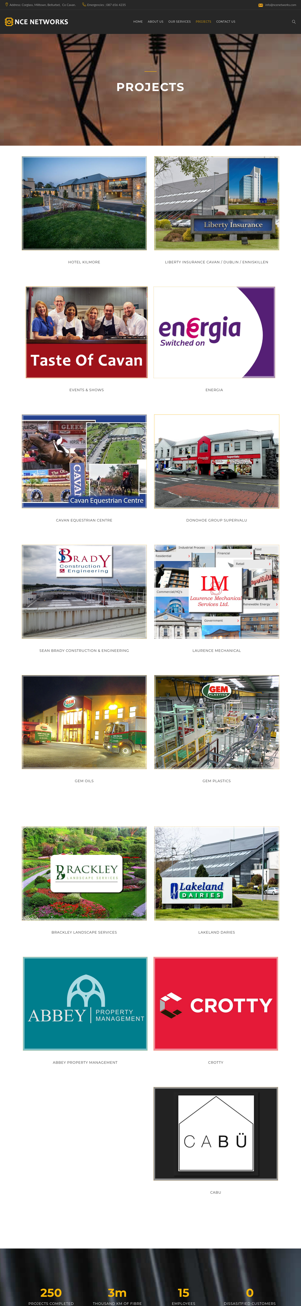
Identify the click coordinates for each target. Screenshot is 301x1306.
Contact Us (226, 21)
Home (138, 21)
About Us (155, 21)
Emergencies (95, 5)
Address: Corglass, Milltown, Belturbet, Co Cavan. (43, 5)
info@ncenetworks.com (277, 5)
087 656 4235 (116, 5)
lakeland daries (216, 932)
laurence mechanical (217, 651)
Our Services (179, 21)
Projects (203, 21)
